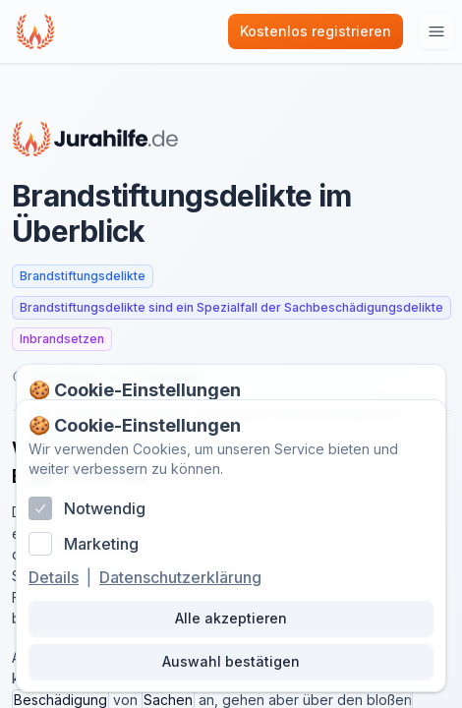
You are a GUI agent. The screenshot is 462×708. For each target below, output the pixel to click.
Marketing (101, 544)
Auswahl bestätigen (231, 661)
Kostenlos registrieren (315, 31)
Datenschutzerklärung (180, 577)
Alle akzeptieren (231, 618)
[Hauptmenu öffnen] (436, 31)
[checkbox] (40, 508)
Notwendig (104, 508)
